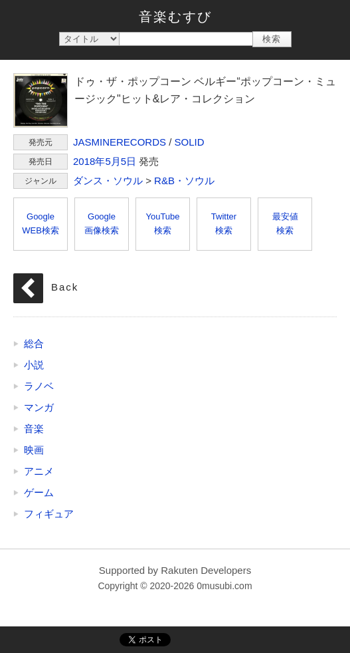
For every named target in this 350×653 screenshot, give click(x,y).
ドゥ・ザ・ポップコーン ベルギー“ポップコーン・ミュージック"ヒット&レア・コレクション (40, 100)
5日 (128, 161)
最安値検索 (285, 223)
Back (64, 287)
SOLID (190, 142)
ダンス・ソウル (108, 180)
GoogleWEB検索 (40, 223)
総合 (34, 343)
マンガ (39, 407)
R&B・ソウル (184, 180)
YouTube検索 (162, 223)
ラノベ (39, 386)
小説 (34, 364)
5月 (112, 161)
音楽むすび (175, 16)
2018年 (89, 161)
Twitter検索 (223, 223)
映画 (34, 450)
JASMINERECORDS (119, 142)
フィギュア (49, 513)
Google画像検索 (101, 223)
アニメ (39, 471)
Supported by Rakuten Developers (175, 570)
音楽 (34, 428)
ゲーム (39, 492)
